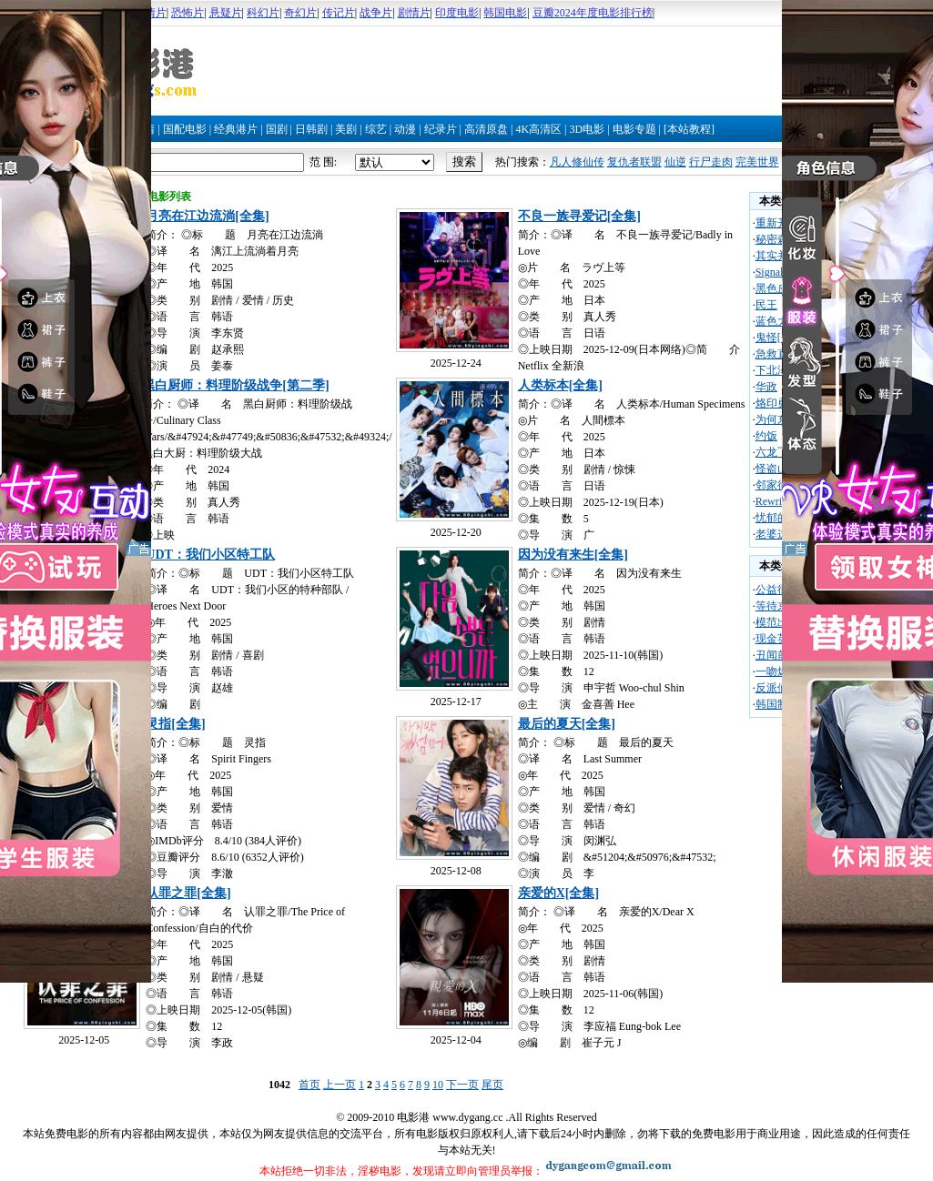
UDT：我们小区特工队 (210, 554)
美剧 (346, 129)
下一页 (462, 1084)
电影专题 (634, 129)
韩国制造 (777, 704)
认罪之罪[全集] (188, 893)
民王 (766, 304)
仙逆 (675, 162)
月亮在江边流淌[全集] (207, 216)
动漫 (405, 129)
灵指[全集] (175, 724)
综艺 (376, 129)
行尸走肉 (711, 162)
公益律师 (777, 589)
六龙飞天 (777, 452)
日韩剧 (311, 129)
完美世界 (757, 162)
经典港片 (236, 129)
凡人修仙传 (577, 162)
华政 (766, 386)
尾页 (492, 1084)
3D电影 (586, 129)
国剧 (277, 129)
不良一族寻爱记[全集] (579, 216)
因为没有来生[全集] (573, 554)
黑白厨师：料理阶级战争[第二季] (235, 385)
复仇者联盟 (634, 162)
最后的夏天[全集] (566, 724)
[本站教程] (689, 129)
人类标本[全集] (560, 385)
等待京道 (777, 606)
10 (437, 1084)
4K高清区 (538, 129)
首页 (309, 1084)
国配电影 (185, 129)
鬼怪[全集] (781, 337)
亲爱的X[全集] (558, 893)
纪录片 (440, 129)
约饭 (766, 435)
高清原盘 (486, 129)
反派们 (772, 687)
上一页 (339, 1084)
